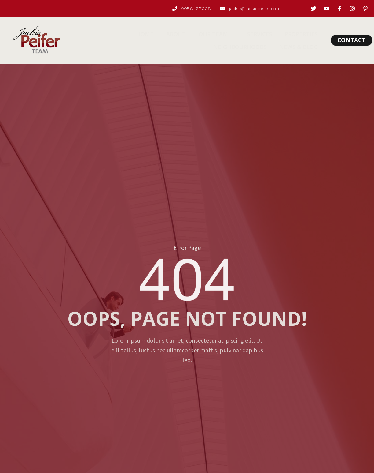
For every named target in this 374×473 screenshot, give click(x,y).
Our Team (151, 34)
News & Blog (294, 47)
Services (192, 34)
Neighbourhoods (286, 34)
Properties (232, 34)
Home (82, 34)
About (112, 34)
